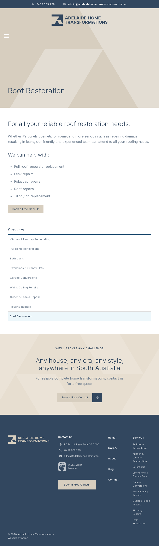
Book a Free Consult (25, 209)
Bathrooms (17, 258)
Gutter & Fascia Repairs (25, 297)
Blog (111, 469)
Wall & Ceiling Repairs (24, 287)
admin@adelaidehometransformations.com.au (95, 4)
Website (12, 537)
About (112, 458)
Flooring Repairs (20, 306)
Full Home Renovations (24, 248)
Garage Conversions (23, 277)
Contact (113, 479)
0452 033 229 (43, 4)
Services (138, 437)
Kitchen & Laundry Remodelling (30, 239)
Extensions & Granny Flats (27, 268)
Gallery (112, 448)
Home (112, 437)
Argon (24, 537)
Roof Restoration (20, 316)
